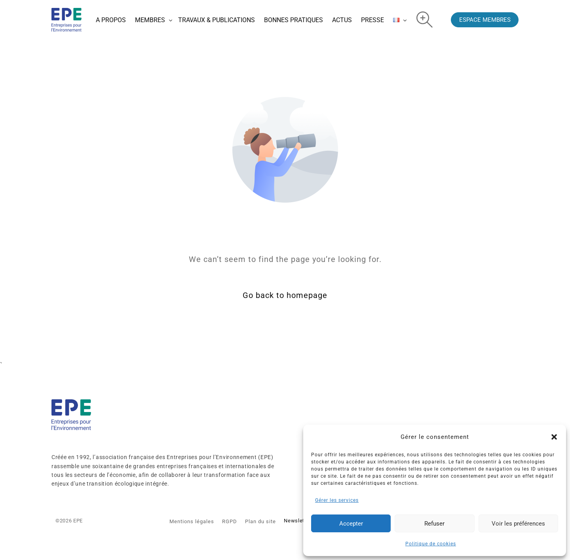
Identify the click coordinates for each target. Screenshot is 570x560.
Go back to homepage (285, 295)
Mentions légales (191, 521)
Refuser (434, 523)
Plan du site (260, 521)
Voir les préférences (518, 523)
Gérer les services (337, 500)
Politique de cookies (430, 544)
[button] (554, 437)
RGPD (229, 521)
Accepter (351, 523)
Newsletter (297, 521)
